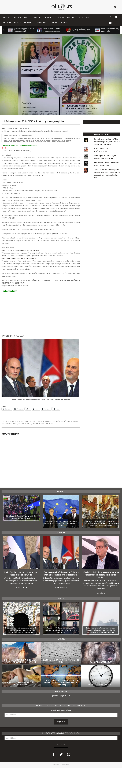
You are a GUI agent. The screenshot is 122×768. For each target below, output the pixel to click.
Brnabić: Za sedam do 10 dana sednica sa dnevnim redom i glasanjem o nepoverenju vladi (51, 29)
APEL (53, 421)
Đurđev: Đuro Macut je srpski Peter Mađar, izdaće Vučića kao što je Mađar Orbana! (21, 573)
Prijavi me (61, 721)
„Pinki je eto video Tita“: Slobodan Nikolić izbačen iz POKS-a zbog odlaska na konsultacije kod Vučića (41, 400)
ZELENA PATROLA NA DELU (42, 424)
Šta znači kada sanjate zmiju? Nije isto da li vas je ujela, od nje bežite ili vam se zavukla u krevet (107, 141)
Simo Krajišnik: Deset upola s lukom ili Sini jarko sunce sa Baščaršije (21, 517)
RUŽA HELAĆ (61, 421)
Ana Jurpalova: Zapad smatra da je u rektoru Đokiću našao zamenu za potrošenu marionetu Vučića (61, 523)
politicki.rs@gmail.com (61, 696)
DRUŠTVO (23, 421)
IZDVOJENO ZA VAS (34, 421)
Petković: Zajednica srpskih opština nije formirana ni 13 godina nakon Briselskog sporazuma (24, 29)
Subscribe (61, 745)
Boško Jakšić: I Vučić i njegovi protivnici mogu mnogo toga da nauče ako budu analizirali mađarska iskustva (101, 574)
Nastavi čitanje (21, 588)
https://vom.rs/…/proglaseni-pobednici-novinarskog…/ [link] (21, 250)
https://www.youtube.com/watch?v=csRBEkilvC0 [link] (19, 258)
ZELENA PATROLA (24, 424)
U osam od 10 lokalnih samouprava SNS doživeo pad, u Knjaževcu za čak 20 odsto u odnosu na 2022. (61, 630)
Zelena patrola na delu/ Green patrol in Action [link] (19, 146)
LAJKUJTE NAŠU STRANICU (101, 122)
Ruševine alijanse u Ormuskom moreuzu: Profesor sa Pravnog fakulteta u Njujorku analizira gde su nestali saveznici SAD (100, 630)
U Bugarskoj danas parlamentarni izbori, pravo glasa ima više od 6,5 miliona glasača (110, 29)
